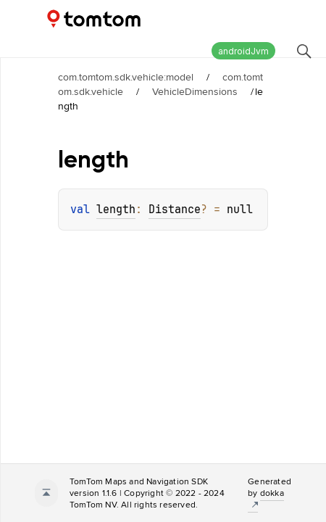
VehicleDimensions (195, 91)
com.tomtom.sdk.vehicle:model (125, 77)
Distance (175, 209)
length (115, 209)
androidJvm (243, 51)
